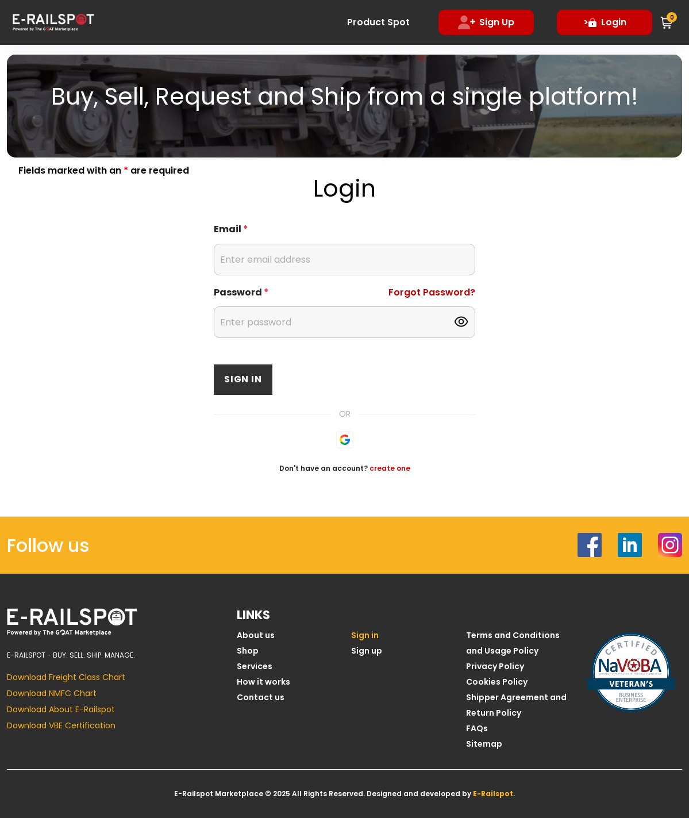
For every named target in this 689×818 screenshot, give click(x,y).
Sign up (366, 650)
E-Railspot (493, 793)
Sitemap (484, 744)
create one (389, 468)
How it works (263, 682)
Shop (248, 650)
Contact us (260, 697)
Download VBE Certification (61, 725)
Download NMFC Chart (52, 693)
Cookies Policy (497, 682)
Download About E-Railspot (61, 709)
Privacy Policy (495, 666)
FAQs (477, 728)
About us (256, 635)
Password (241, 292)
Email (231, 229)
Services (254, 666)
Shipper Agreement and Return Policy (516, 705)
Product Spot (379, 22)
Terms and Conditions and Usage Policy (513, 642)
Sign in (243, 379)
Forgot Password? (431, 292)
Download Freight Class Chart (66, 677)
